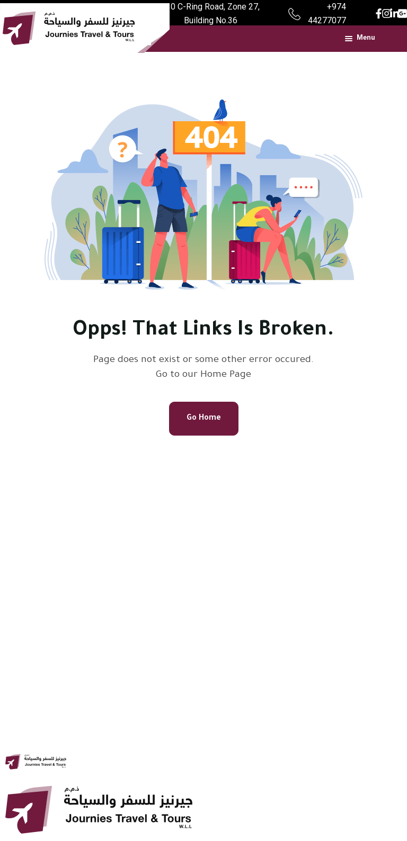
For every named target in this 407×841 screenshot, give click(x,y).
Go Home (204, 418)
